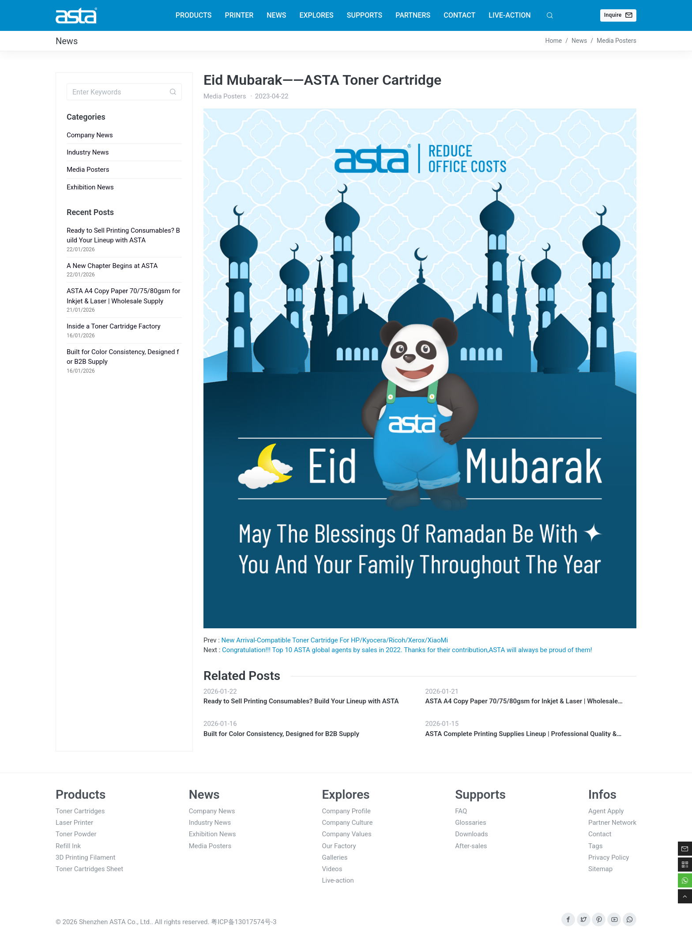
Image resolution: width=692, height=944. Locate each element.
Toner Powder (76, 834)
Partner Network (612, 823)
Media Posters (88, 170)
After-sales (471, 846)
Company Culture (347, 823)
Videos (332, 869)
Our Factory (339, 846)
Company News (90, 135)
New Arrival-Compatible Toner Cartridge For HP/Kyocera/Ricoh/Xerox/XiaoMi (335, 640)
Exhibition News (90, 187)
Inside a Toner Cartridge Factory (114, 326)
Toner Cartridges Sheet (89, 869)
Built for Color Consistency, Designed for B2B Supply (281, 734)
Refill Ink (68, 846)
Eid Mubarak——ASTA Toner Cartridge (322, 80)
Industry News (88, 152)
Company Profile (346, 811)
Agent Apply (606, 811)
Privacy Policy (608, 857)
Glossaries (470, 823)
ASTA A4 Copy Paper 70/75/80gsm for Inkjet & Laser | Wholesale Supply (521, 701)
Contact (599, 834)
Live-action (338, 880)
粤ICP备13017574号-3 (243, 922)
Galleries (335, 857)
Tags (595, 846)
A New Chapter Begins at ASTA (112, 266)
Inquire (618, 15)
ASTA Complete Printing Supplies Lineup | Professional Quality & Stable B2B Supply (521, 734)
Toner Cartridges (80, 811)
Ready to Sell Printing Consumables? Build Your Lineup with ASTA (301, 701)
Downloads (471, 834)
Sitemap (600, 869)
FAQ (461, 811)
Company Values (347, 834)
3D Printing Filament (86, 857)
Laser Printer (74, 823)
